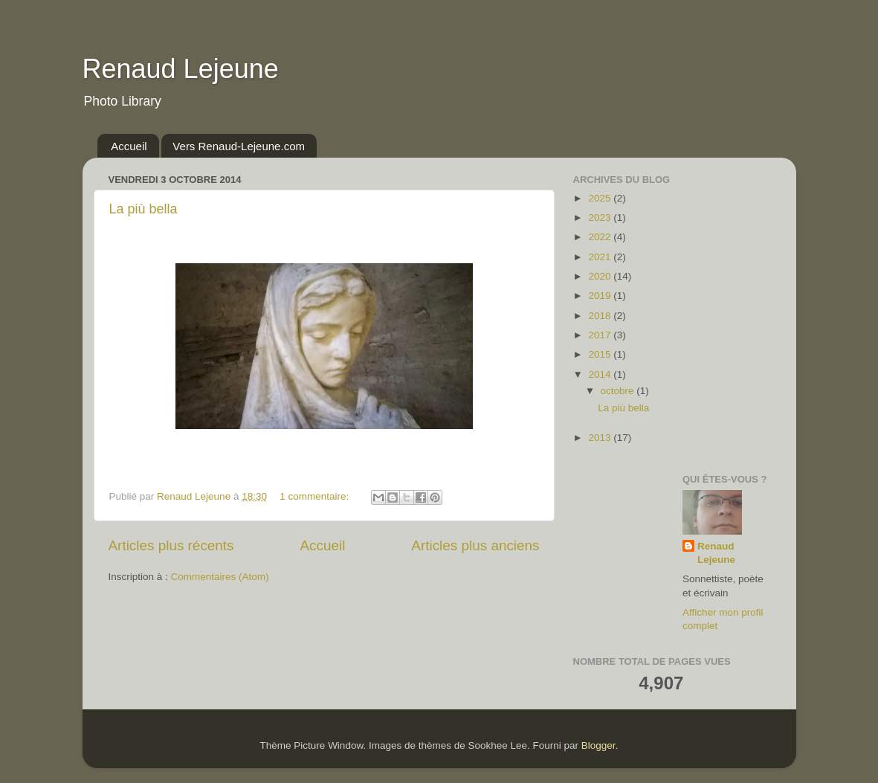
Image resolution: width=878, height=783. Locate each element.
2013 (600, 437)
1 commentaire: (316, 496)
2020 (600, 276)
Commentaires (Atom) (220, 576)
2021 (600, 256)
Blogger (598, 745)
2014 (600, 374)
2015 (600, 354)
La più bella (143, 209)
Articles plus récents (171, 545)
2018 (600, 315)
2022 (600, 236)
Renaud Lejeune (181, 69)
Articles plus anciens (475, 545)
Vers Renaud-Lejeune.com (238, 146)
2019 (600, 295)
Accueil (128, 146)
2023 (600, 217)
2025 (600, 198)
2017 (600, 335)
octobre (619, 390)
